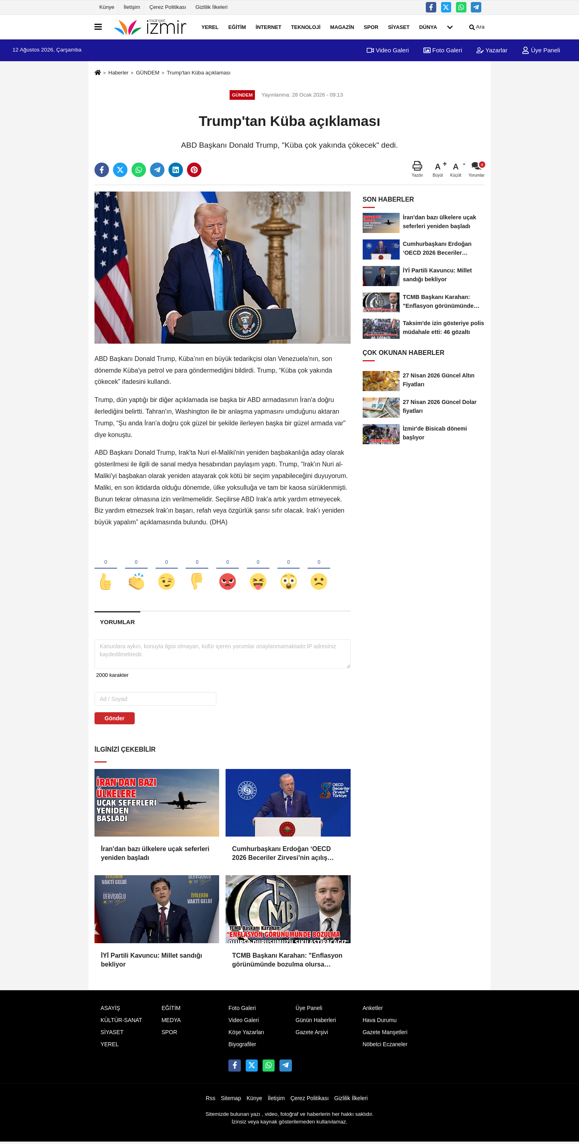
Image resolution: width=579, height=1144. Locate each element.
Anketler (373, 1010)
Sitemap (231, 1100)
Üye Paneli (541, 50)
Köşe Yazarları (246, 1034)
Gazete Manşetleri (385, 1034)
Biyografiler (242, 1046)
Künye (106, 7)
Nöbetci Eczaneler (385, 1046)
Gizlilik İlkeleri (211, 7)
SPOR (371, 27)
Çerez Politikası (167, 7)
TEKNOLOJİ (305, 27)
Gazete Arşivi (312, 1034)
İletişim (131, 7)
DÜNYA (428, 27)
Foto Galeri (442, 50)
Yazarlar (491, 50)
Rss (211, 1100)
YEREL (210, 27)
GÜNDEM (147, 73)
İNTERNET (268, 27)
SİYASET (399, 27)
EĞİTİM (237, 27)
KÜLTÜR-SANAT (121, 1022)
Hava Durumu (380, 1022)
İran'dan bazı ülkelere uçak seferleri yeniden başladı (155, 855)
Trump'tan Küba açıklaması (199, 73)
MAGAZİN (342, 27)
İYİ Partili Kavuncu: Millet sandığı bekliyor (151, 961)
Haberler (118, 73)
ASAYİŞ (110, 1010)
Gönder (115, 720)
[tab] (117, 624)
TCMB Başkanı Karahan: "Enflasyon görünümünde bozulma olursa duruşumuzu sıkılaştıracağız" (287, 962)
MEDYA (171, 1022)
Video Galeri (388, 50)
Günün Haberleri (316, 1022)
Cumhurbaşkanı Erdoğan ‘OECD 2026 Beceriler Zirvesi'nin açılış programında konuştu (281, 855)
